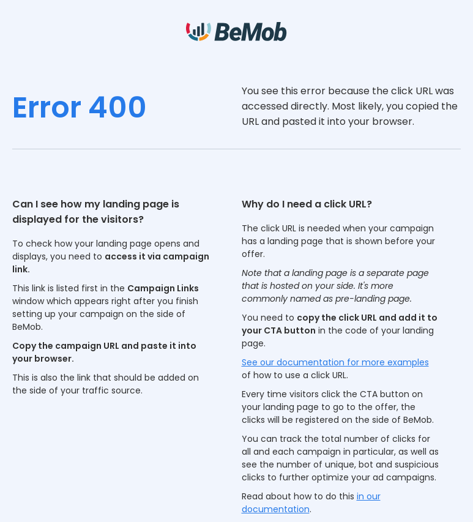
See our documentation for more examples (335, 362)
